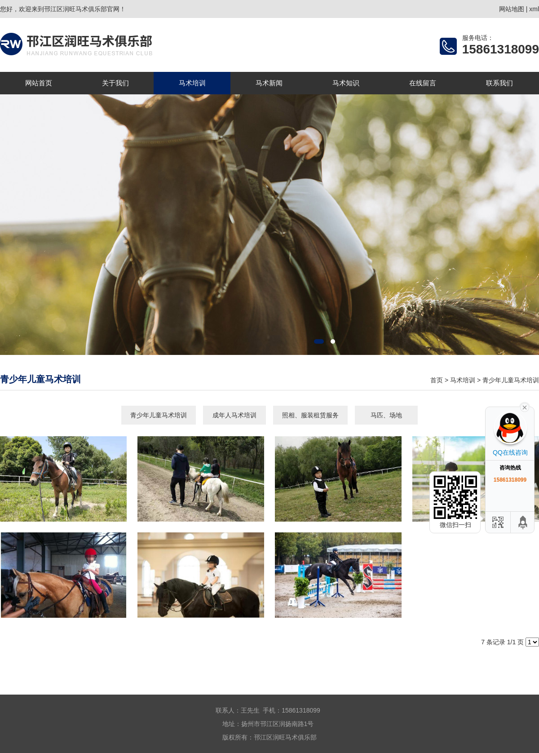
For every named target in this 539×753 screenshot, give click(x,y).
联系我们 (499, 83)
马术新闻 (269, 83)
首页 (436, 380)
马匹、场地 (386, 415)
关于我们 (115, 83)
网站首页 (38, 83)
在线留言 (422, 83)
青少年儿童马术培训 (510, 380)
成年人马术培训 (234, 415)
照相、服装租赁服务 (310, 415)
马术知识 (345, 83)
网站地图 (511, 9)
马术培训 (192, 83)
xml (534, 9)
